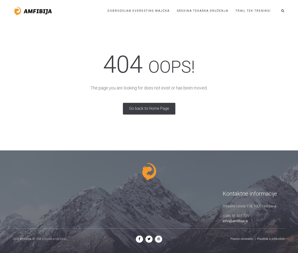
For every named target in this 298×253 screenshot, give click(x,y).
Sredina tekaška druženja (202, 10)
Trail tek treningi (253, 10)
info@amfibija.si (235, 221)
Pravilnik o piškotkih (271, 239)
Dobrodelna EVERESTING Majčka (139, 10)
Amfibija (25, 239)
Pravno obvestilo (241, 239)
